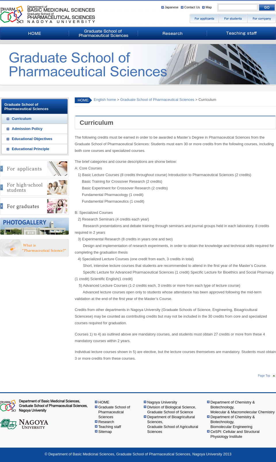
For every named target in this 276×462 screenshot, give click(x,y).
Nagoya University (162, 402)
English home (105, 99)
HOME (83, 100)
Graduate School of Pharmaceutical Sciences (157, 99)
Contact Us (192, 7)
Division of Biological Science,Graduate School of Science (171, 409)
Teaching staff (109, 427)
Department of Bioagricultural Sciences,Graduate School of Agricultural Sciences (172, 424)
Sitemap (105, 431)
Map (209, 7)
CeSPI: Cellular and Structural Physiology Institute (235, 434)
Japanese (172, 7)
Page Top (264, 375)
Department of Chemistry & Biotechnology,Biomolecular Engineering (232, 422)
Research (106, 422)
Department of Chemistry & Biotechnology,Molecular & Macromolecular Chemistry (242, 407)
